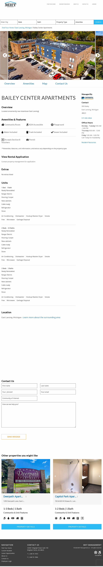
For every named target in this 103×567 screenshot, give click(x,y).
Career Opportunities (8, 554)
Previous (12, 57)
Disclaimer (98, 556)
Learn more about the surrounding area (41, 318)
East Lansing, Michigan (23, 28)
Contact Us (85, 4)
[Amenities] (84, 23)
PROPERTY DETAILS (26, 527)
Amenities (28, 84)
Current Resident (6, 551)
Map (44, 84)
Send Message (13, 437)
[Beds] (27, 23)
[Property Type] (65, 23)
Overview (9, 84)
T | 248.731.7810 (32, 554)
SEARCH (98, 23)
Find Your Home (51, 4)
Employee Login (6, 562)
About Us (76, 4)
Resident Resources (64, 4)
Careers (94, 4)
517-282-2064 (87, 119)
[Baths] (46, 23)
